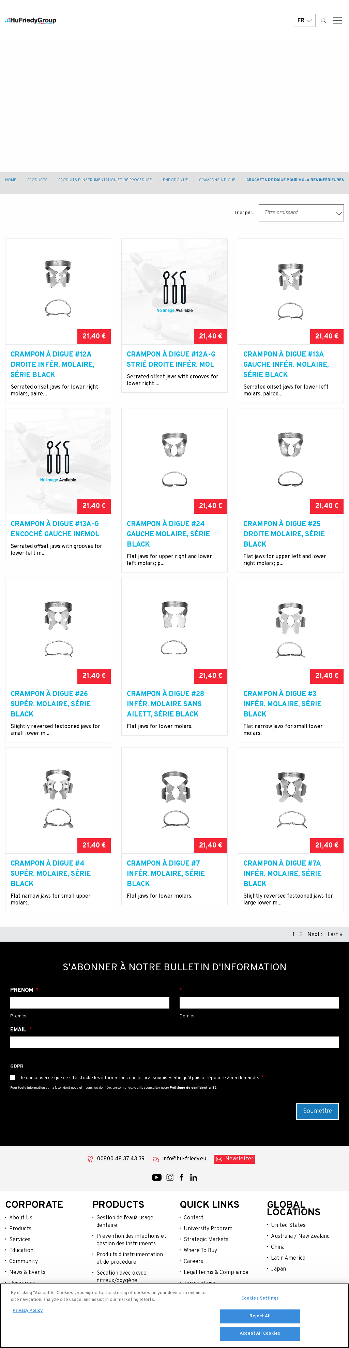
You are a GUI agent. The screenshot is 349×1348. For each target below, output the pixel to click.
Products (37, 180)
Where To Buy (200, 1250)
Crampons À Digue (217, 180)
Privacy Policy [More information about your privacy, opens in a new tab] (28, 1311)
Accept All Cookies (260, 1333)
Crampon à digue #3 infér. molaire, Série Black (282, 704)
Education (21, 1250)
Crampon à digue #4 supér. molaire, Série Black (51, 874)
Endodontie (175, 180)
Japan (278, 1269)
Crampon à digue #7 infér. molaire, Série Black (166, 874)
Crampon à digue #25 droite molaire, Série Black (284, 534)
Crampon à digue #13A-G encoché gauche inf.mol (55, 529)
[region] (174, 1315)
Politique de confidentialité (193, 1088)
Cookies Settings (260, 1298)
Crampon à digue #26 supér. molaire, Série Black (51, 704)
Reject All (260, 1316)
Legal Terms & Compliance (216, 1272)
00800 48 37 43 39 (121, 1159)
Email (19, 1030)
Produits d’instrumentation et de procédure (105, 180)
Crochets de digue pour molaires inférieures (295, 180)
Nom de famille (259, 990)
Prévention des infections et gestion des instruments (131, 1240)
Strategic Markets (206, 1239)
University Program (208, 1229)
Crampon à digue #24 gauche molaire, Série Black (168, 534)
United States (288, 1225)
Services (19, 1239)
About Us (20, 1218)
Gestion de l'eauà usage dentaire (124, 1222)
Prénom (22, 990)
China (278, 1247)
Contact (193, 1218)
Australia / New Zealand (300, 1236)
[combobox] (301, 212)
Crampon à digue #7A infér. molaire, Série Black (282, 874)
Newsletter (239, 1159)
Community (23, 1261)
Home (10, 180)
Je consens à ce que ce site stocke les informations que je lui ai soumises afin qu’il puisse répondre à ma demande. (139, 1078)
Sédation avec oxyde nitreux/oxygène (121, 1277)
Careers (193, 1261)
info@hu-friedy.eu (184, 1159)
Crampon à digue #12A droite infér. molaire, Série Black (52, 365)
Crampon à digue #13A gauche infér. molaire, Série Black (286, 365)
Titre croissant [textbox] (281, 212)
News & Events (27, 1272)
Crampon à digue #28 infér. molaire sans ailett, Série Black (165, 704)
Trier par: (243, 213)
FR (305, 21)
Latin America (288, 1258)
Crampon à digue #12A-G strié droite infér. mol (171, 359)
